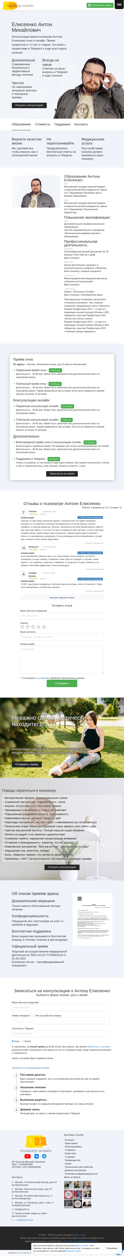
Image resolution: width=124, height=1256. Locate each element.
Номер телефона (21, 1015)
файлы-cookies (82, 1245)
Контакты (81, 124)
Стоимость (42, 124)
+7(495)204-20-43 (24, 1220)
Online (27, 1041)
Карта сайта (79, 1235)
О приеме (70, 1157)
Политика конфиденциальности (81, 1174)
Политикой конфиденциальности (81, 1241)
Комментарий (27, 644)
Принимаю (111, 1248)
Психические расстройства (79, 1167)
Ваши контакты (28, 632)
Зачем (68, 1163)
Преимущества (72, 1160)
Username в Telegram (23, 1028)
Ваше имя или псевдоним (33, 611)
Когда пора (70, 1153)
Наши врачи (71, 1143)
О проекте (70, 1150)
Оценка (24, 623)
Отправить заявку (26, 764)
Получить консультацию (29, 105)
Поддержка (62, 124)
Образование (21, 124)
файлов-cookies (74, 1251)
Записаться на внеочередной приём (30, 1068)
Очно (17, 1041)
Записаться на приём (62, 473)
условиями (43, 678)
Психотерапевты (73, 1146)
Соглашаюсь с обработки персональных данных (52, 678)
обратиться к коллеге (99, 1046)
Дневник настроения (75, 1170)
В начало (69, 1140)
